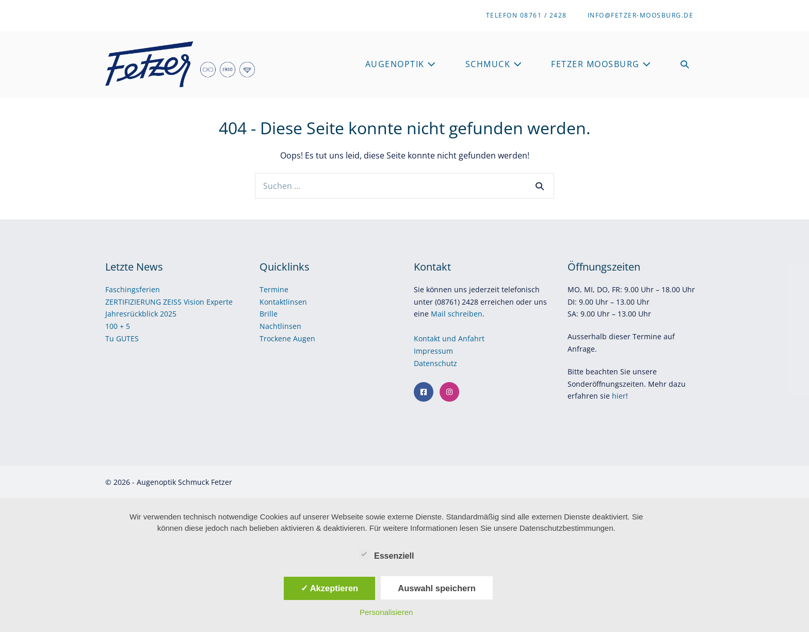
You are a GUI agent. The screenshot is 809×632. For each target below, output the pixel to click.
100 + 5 (117, 326)
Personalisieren (386, 612)
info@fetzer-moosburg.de (641, 15)
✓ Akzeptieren (330, 588)
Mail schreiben (456, 314)
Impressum (434, 351)
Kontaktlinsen (283, 302)
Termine (274, 289)
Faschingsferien (132, 289)
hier (619, 396)
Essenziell (386, 554)
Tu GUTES (122, 338)
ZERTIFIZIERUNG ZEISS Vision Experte (169, 302)
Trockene (276, 338)
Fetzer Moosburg (601, 64)
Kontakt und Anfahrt (449, 338)
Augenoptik (400, 64)
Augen (304, 338)
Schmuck (494, 64)
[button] (685, 64)
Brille (269, 314)
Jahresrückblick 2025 (140, 314)
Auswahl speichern (436, 588)
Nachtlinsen (280, 326)
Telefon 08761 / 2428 (526, 15)
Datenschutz (436, 363)
